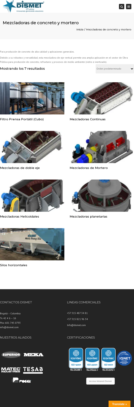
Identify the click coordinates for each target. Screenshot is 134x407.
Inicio (79, 29)
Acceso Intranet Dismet (100, 381)
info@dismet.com (9, 327)
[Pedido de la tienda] (115, 69)
